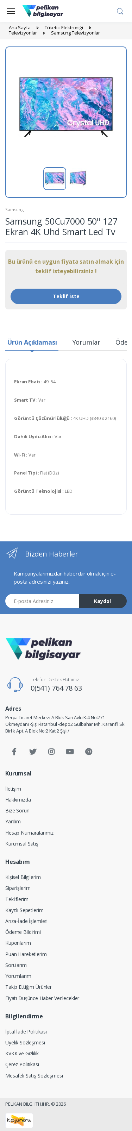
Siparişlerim (18, 888)
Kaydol (102, 601)
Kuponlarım (18, 943)
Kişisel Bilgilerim (22, 877)
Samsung (14, 210)
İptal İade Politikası (26, 1031)
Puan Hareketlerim (26, 954)
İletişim (13, 788)
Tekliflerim (16, 899)
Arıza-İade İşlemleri (26, 921)
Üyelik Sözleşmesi (25, 1042)
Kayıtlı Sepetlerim (24, 910)
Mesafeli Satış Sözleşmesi (34, 1075)
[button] (120, 10)
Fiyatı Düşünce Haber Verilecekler (42, 998)
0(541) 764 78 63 (56, 688)
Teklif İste (66, 296)
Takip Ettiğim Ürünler (28, 987)
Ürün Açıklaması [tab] (32, 342)
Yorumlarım (18, 976)
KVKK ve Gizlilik (22, 1053)
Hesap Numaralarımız (29, 832)
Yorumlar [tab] (86, 342)
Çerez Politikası (22, 1064)
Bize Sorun (17, 810)
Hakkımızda (18, 799)
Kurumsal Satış (21, 843)
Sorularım (16, 965)
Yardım (13, 821)
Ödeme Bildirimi (23, 932)
